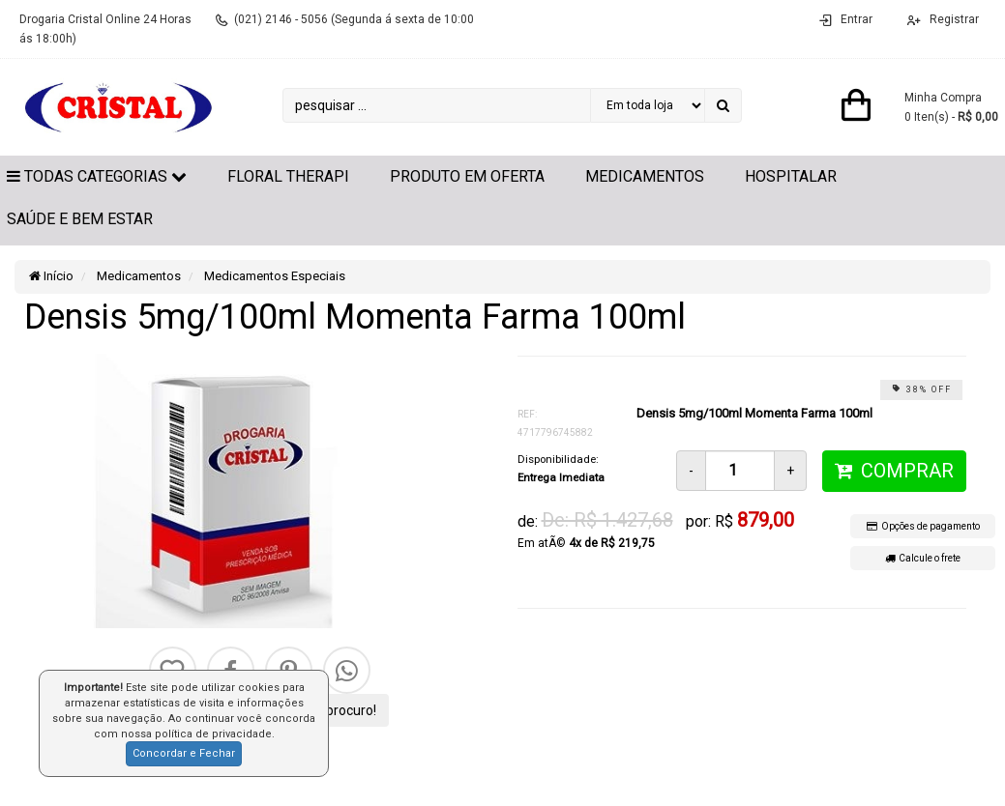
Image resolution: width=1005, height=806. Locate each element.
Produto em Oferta (467, 176)
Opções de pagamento (923, 526)
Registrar (953, 19)
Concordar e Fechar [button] (184, 753)
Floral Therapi (288, 176)
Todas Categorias (97, 176)
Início (51, 276)
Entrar (856, 19)
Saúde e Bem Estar (80, 219)
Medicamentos (644, 176)
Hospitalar (791, 176)
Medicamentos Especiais (273, 276)
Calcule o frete (923, 558)
